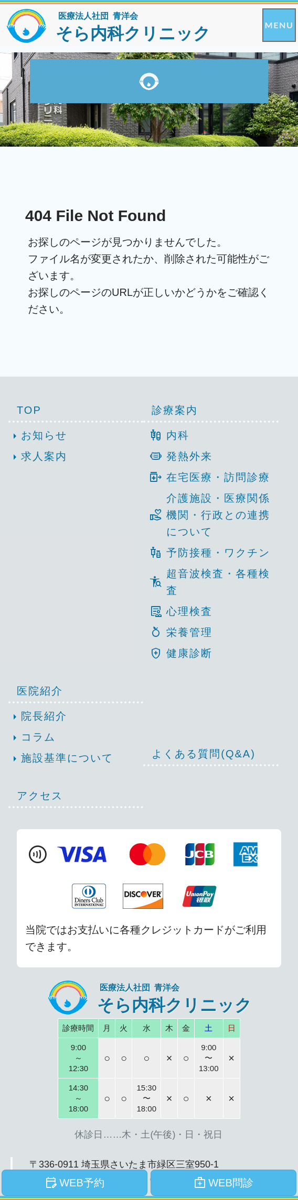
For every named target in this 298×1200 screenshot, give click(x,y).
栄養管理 (177, 632)
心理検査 (177, 611)
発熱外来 (177, 456)
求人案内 (37, 457)
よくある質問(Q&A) (204, 753)
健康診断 (177, 653)
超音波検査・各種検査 (206, 582)
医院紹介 (40, 691)
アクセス (40, 795)
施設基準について (60, 759)
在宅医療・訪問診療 (206, 477)
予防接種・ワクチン (206, 552)
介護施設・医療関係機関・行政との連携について (206, 514)
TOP (29, 410)
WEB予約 (74, 1182)
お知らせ (37, 436)
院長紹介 (37, 717)
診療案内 (175, 410)
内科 (166, 435)
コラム (32, 738)
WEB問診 (223, 1182)
